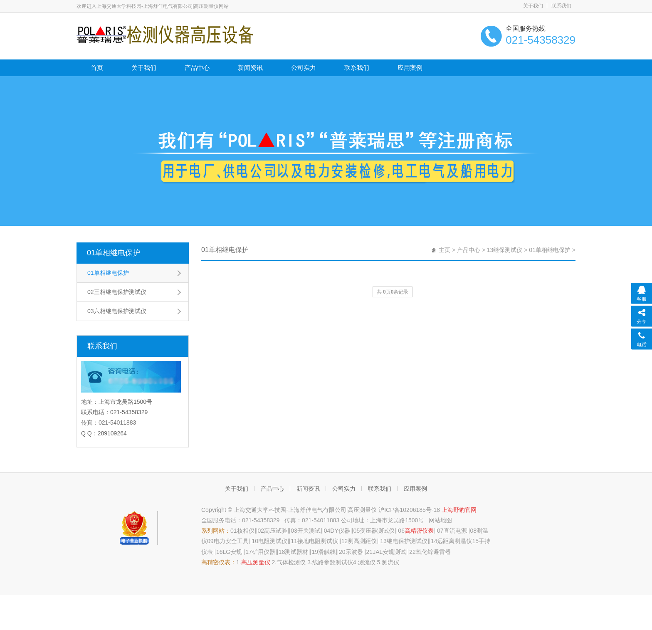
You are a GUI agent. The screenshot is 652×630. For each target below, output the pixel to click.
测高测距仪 (362, 541)
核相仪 (245, 530)
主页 (444, 250)
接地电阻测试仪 (317, 541)
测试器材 (296, 551)
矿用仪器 (263, 551)
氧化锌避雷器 (433, 551)
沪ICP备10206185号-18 (410, 509)
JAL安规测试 (389, 551)
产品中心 (197, 67)
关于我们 (533, 6)
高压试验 (275, 530)
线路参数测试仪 (332, 562)
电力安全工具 (231, 541)
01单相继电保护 (113, 253)
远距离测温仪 (454, 541)
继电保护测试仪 (407, 541)
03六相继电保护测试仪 (116, 311)
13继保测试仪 (505, 250)
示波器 (354, 551)
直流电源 (455, 530)
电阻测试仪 (272, 541)
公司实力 (303, 67)
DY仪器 (340, 530)
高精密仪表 (419, 530)
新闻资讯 (250, 67)
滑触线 (327, 551)
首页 (97, 67)
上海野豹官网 (459, 509)
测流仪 (366, 562)
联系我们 (561, 6)
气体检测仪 (291, 562)
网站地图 (440, 520)
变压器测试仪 (377, 530)
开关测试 (309, 530)
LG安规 (232, 551)
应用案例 (410, 67)
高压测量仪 (255, 562)
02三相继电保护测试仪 (116, 292)
